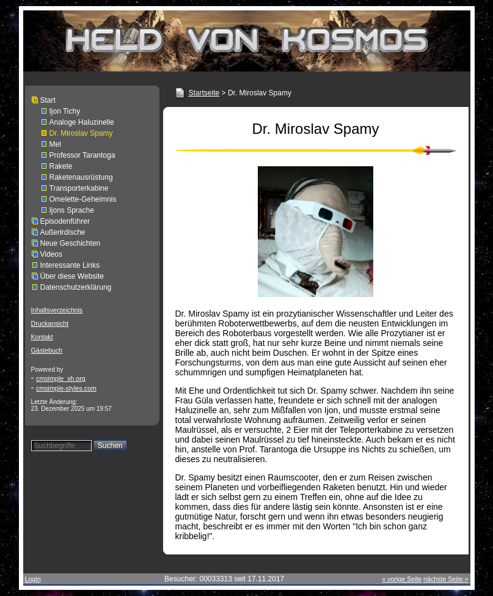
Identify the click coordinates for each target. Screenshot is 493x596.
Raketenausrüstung (81, 177)
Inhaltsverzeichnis (57, 310)
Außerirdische (63, 232)
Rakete (61, 166)
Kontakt (42, 336)
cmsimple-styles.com (66, 388)
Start (48, 100)
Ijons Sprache (71, 210)
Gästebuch (47, 350)
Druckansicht (50, 323)
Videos (51, 254)
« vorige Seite (402, 579)
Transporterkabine (79, 188)
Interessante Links (70, 265)
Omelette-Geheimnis (83, 199)
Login (33, 579)
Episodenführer (65, 221)
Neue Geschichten (70, 243)
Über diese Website (72, 276)
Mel (55, 144)
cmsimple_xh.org (61, 378)
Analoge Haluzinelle (81, 122)
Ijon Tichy (65, 111)
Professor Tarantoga (82, 155)
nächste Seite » (445, 579)
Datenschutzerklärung (76, 287)
